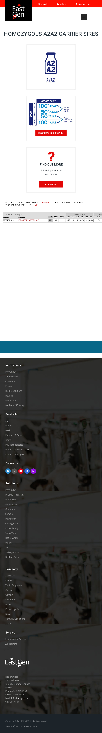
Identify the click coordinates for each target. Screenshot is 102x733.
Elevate (9, 386)
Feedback (10, 599)
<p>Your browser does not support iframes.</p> (51, 265)
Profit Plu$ (10, 499)
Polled (8, 542)
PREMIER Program (14, 494)
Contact (9, 594)
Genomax (10, 509)
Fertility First (11, 504)
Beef (7, 430)
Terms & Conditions (15, 618)
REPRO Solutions (13, 390)
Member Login (83, 4)
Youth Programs (13, 585)
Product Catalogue (14, 454)
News (8, 613)
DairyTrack (10, 400)
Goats (8, 439)
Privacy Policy (30, 726)
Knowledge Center (14, 609)
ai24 (7, 420)
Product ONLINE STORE (17, 449)
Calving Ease (11, 523)
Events (8, 580)
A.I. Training (11, 643)
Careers (9, 590)
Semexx (9, 513)
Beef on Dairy (12, 557)
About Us (10, 575)
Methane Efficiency (14, 405)
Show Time (10, 533)
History (9, 604)
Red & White (11, 537)
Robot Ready (11, 528)
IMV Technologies (14, 444)
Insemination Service (15, 639)
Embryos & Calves (14, 435)
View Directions (12, 702)
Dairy (8, 425)
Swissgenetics (12, 552)
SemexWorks (12, 376)
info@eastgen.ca (19, 698)
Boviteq (9, 395)
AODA (8, 623)
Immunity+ (10, 371)
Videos (61, 4)
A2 (6, 547)
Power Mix (10, 518)
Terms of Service (14, 726)
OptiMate (10, 381)
